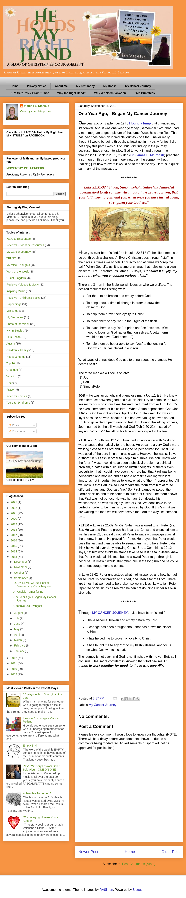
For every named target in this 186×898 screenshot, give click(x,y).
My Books (109, 86)
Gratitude (12, 369)
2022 (14, 507)
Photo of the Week (17, 324)
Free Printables (145, 93)
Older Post (170, 852)
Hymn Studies (15, 330)
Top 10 (10, 363)
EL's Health (13, 337)
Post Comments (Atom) (138, 864)
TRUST (11, 258)
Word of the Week (17, 271)
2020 (14, 518)
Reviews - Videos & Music (22, 284)
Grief (9, 383)
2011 (14, 663)
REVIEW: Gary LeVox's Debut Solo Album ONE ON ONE (41, 768)
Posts (14, 425)
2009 (14, 674)
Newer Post (88, 852)
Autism (10, 343)
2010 (14, 668)
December (21, 561)
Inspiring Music (15, 291)
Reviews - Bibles (16, 396)
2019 (14, 524)
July (17, 618)
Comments (17, 431)
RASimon (106, 889)
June (17, 623)
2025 (14, 502)
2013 (14, 556)
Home (14, 86)
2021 (14, 513)
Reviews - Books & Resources (25, 245)
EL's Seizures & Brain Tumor (30, 93)
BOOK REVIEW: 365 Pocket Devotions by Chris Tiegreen (32, 584)
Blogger (138, 889)
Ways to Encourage (18, 238)
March (18, 640)
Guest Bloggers (16, 278)
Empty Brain (30, 745)
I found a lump (140, 123)
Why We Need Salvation (110, 93)
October (19, 572)
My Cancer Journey (138, 86)
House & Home (15, 356)
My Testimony (85, 86)
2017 (14, 535)
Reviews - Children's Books (23, 297)
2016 (14, 540)
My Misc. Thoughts (18, 265)
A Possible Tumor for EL (28, 591)
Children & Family (17, 350)
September (21, 578)
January (19, 651)
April (17, 634)
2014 (14, 551)
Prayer (10, 389)
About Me (61, 86)
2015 (14, 546)
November (21, 567)
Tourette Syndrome (18, 402)
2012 (14, 657)
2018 (14, 529)
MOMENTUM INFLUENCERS (25, 168)
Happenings (13, 304)
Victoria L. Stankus (36, 105)
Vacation (11, 376)
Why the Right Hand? (71, 93)
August (18, 612)
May (17, 629)
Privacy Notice (36, 86)
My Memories (14, 317)
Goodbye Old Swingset (27, 605)
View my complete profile (35, 111)
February (20, 645)
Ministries (12, 310)
